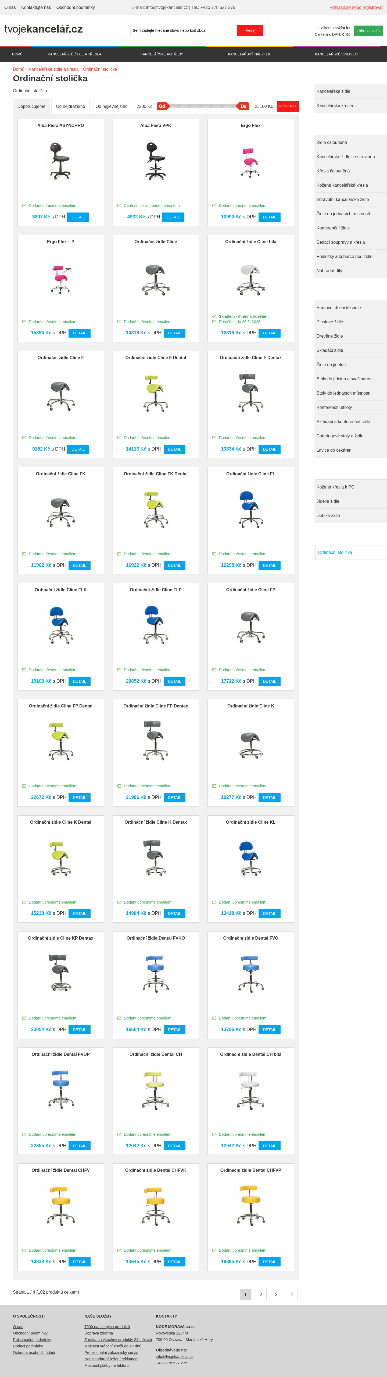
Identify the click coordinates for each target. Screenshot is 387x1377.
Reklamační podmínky (32, 1339)
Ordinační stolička (335, 552)
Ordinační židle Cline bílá (250, 241)
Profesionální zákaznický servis (111, 1352)
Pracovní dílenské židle (339, 307)
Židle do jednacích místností (343, 213)
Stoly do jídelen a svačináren (344, 379)
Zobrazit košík (368, 31)
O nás (10, 7)
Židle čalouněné (332, 142)
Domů (17, 54)
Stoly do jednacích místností (343, 393)
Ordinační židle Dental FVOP (61, 1054)
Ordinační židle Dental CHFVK (156, 1170)
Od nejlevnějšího (112, 106)
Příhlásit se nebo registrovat (356, 7)
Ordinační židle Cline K (250, 706)
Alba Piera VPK (155, 125)
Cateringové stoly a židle (340, 436)
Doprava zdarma (98, 1333)
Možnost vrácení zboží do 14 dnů (112, 1346)
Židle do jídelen (331, 364)
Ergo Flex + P (60, 241)
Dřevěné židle (330, 336)
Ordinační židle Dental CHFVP (250, 1170)
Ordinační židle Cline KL (250, 822)
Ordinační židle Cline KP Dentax (60, 938)
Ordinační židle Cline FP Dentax (155, 706)
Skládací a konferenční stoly (343, 421)
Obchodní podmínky (75, 7)
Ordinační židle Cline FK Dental (156, 474)
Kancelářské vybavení (336, 54)
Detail (78, 217)
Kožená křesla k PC (335, 487)
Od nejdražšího (70, 106)
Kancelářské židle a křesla (74, 54)
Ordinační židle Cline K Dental (60, 822)
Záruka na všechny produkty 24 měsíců (118, 1339)
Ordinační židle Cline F (61, 357)
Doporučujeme (31, 106)
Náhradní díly (329, 270)
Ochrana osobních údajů (34, 1352)
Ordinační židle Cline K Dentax (155, 822)
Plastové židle (330, 322)
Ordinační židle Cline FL (250, 474)
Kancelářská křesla (335, 105)
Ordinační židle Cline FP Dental (60, 706)
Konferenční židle (333, 228)
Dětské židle (328, 515)
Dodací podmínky (28, 1346)
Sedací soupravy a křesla (341, 242)
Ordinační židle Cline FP (250, 589)
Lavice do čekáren (334, 450)
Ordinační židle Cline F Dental (156, 357)
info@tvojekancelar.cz (175, 1356)
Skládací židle (330, 350)
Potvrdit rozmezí (288, 106)
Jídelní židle (328, 501)
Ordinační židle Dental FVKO (156, 938)
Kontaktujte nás (36, 7)
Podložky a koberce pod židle (344, 256)
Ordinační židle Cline (155, 241)
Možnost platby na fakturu (106, 1365)
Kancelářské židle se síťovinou (346, 156)
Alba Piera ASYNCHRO (60, 125)
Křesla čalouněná (333, 171)
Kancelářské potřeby (162, 54)
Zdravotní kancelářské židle (343, 199)
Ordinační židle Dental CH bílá (250, 1054)
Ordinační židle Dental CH (156, 1054)
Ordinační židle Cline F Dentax (251, 357)
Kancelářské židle (333, 91)
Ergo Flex (251, 125)
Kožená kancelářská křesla (342, 185)
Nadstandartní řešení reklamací (111, 1359)
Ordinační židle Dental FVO (250, 938)
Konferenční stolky (334, 407)
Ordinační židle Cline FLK (61, 589)
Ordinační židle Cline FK (60, 474)
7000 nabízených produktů (107, 1327)
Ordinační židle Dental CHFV (61, 1170)
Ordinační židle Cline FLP (156, 589)
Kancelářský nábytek (249, 54)
